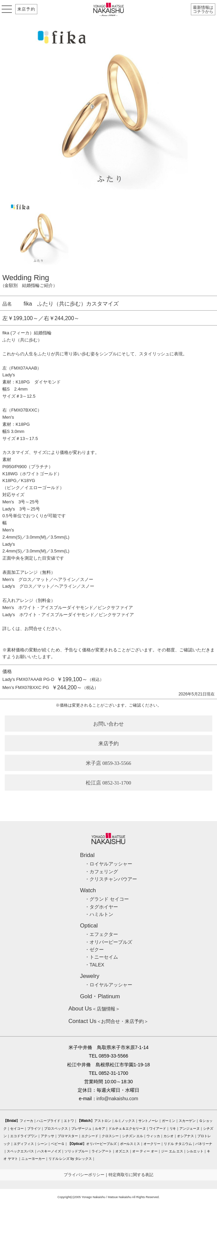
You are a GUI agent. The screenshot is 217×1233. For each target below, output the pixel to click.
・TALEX (94, 964)
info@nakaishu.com (117, 1098)
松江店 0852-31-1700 (108, 783)
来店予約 (26, 9)
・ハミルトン (99, 914)
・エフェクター (101, 934)
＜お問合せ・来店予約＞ (108, 1021)
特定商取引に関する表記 (130, 1174)
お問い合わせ (108, 724)
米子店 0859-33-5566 (108, 763)
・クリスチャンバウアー (111, 879)
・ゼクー (94, 949)
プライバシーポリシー (84, 1174)
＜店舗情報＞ (94, 1008)
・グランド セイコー (107, 899)
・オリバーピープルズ (108, 942)
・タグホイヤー (101, 907)
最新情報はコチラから (203, 9)
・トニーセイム (101, 957)
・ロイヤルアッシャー (108, 863)
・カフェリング (101, 871)
